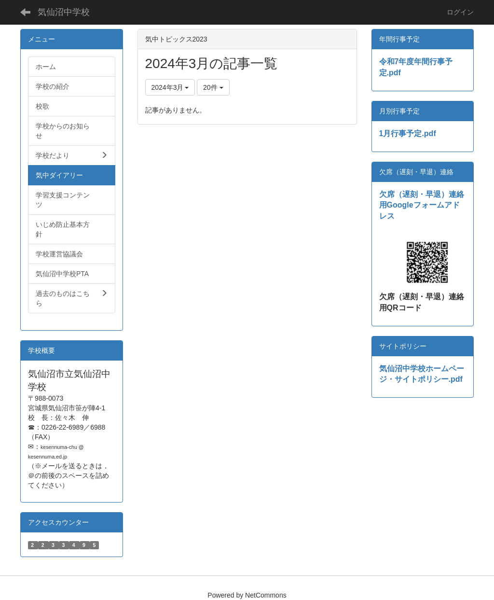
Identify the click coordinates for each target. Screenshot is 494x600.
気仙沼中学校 (64, 12)
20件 (213, 87)
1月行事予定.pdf (407, 133)
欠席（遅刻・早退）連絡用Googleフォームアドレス (421, 205)
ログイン (460, 12)
